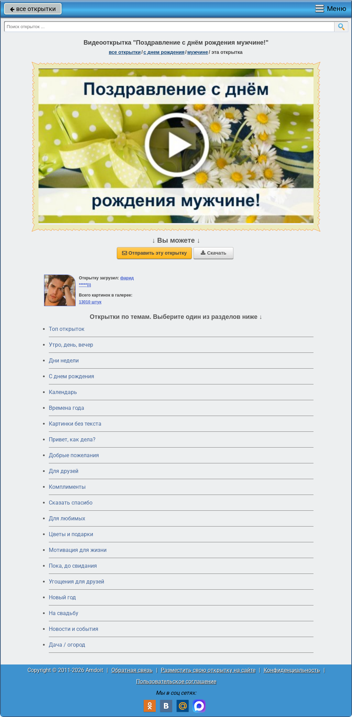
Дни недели (64, 360)
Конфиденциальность (292, 670)
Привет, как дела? (72, 439)
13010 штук (90, 302)
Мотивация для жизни (78, 550)
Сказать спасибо (70, 502)
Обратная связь (132, 670)
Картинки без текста (75, 423)
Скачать (213, 253)
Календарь (63, 392)
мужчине (197, 52)
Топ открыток (67, 329)
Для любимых (67, 518)
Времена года (66, 408)
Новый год (62, 597)
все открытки (33, 8)
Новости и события (73, 629)
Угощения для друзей (76, 581)
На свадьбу (63, 613)
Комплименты (67, 487)
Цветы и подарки (71, 534)
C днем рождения (71, 376)
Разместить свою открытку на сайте (208, 670)
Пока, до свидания (73, 566)
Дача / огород (67, 644)
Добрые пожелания (74, 455)
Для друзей (63, 471)
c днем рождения (164, 52)
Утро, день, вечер (71, 345)
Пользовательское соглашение (176, 681)
